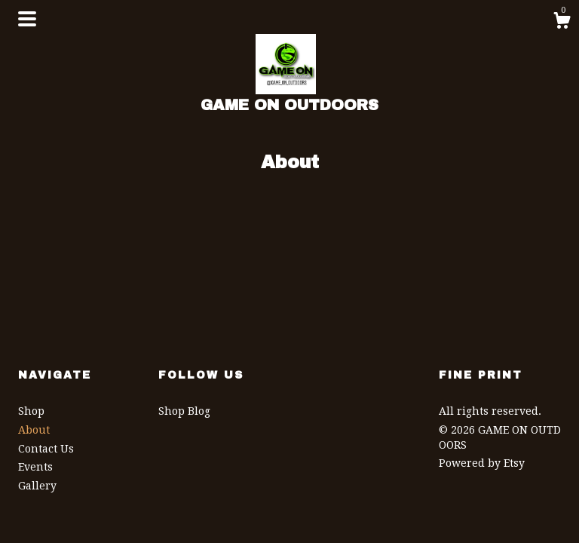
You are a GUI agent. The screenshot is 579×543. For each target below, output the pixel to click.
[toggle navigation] (27, 18)
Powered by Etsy (482, 463)
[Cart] (561, 22)
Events (35, 467)
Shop (31, 411)
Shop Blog (184, 411)
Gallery (37, 486)
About (34, 430)
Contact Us (46, 449)
